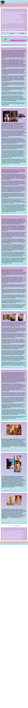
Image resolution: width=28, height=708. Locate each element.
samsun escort (17, 33)
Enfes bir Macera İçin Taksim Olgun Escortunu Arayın (12, 109)
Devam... (11, 104)
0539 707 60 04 (7, 507)
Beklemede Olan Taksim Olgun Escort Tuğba (11, 370)
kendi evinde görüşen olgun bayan (19, 448)
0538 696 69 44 (7, 437)
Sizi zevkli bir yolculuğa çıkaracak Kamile (10, 494)
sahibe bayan (13, 489)
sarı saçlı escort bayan (16, 488)
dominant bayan (6, 449)
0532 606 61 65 (7, 474)
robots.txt (15, 542)
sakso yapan (20, 489)
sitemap (20, 542)
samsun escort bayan (6, 33)
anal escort (12, 449)
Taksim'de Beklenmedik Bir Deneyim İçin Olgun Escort (12, 48)
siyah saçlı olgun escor (7, 448)
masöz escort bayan (20, 449)
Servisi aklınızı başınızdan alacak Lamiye (10, 454)
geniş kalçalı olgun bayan (14, 520)
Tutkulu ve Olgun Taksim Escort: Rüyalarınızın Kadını (12, 312)
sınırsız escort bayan (7, 488)
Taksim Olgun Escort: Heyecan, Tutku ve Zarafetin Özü (13, 167)
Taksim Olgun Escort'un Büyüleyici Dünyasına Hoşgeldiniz (13, 267)
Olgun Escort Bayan (13, 2)
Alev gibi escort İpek (6, 423)
